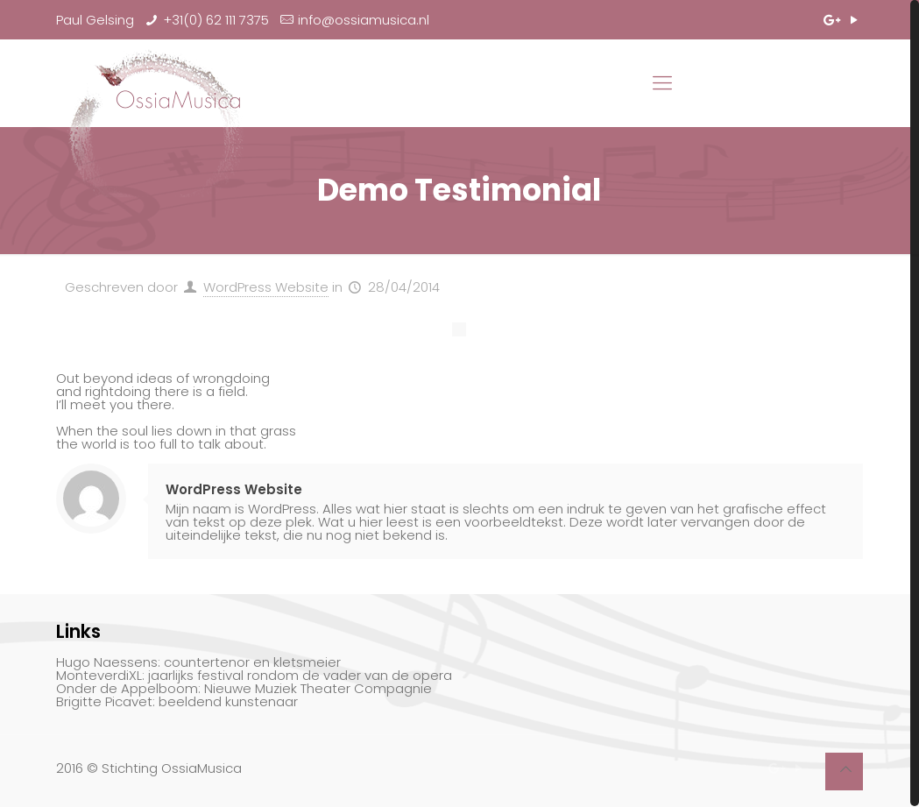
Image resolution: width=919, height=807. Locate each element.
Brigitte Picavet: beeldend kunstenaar (177, 701)
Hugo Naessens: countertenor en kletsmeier (198, 662)
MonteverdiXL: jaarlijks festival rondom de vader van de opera (254, 675)
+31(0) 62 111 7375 (216, 20)
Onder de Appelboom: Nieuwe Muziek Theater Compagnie (244, 688)
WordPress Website (266, 287)
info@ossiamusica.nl (363, 20)
